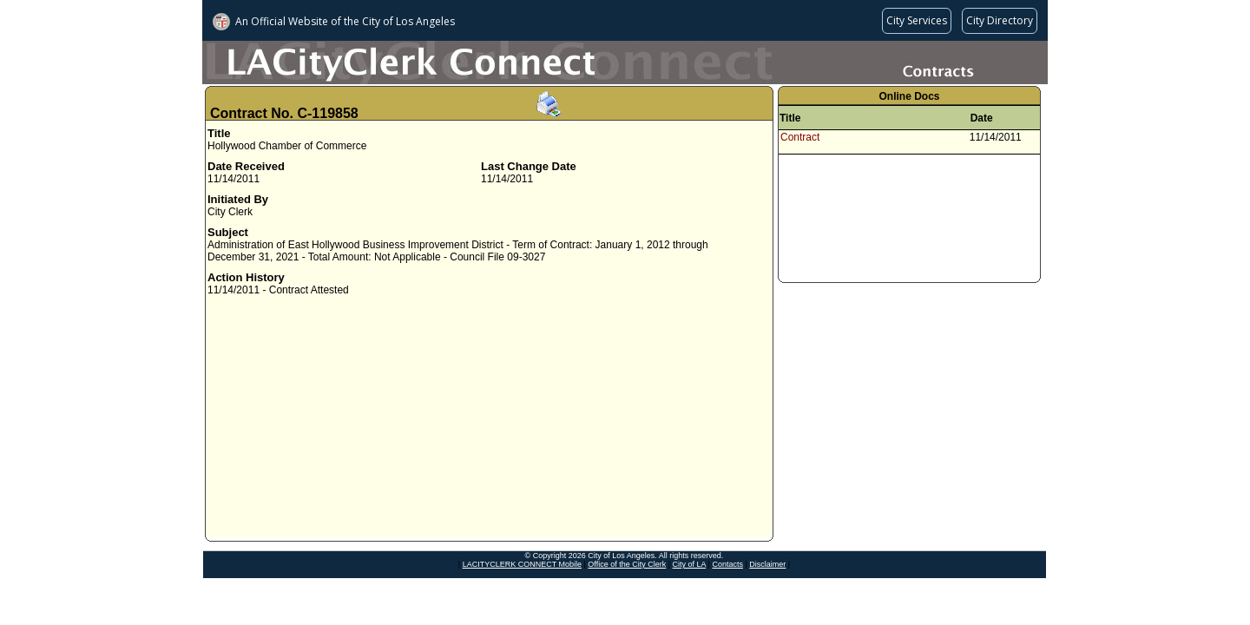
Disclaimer (767, 564)
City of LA (690, 564)
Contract (799, 137)
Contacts (727, 564)
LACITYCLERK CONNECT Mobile (522, 564)
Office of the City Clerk (627, 564)
